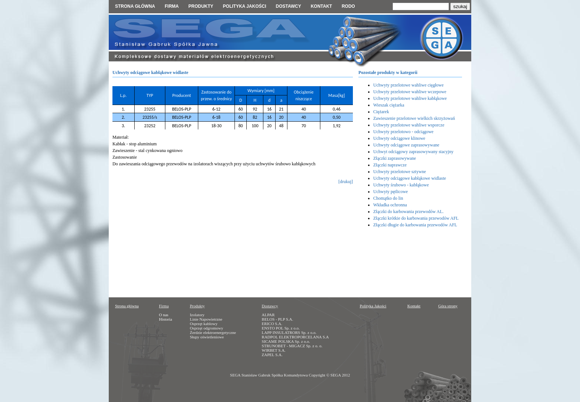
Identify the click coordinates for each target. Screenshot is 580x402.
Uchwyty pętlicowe (390, 191)
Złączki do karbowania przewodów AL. (408, 211)
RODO (348, 6)
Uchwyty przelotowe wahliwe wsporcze (408, 125)
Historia (165, 319)
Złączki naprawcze (390, 165)
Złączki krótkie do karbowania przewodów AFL (416, 218)
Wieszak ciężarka (388, 105)
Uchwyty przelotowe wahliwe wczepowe (409, 91)
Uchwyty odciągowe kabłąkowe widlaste (409, 178)
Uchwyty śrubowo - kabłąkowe (401, 185)
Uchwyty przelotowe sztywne (399, 171)
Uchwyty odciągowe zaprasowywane (406, 145)
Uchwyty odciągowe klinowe (399, 138)
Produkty (200, 6)
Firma (172, 6)
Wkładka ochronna (390, 204)
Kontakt (321, 6)
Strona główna (135, 6)
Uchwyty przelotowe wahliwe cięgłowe (408, 85)
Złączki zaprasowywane (394, 158)
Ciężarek (381, 111)
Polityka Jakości (373, 306)
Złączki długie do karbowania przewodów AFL (415, 224)
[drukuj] (345, 181)
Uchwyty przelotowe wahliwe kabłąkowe (410, 98)
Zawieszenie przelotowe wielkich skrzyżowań (414, 118)
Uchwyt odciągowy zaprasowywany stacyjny (413, 151)
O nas (163, 315)
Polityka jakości (244, 6)
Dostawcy (288, 6)
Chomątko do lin (388, 198)
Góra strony (448, 306)
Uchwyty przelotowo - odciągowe (403, 131)
